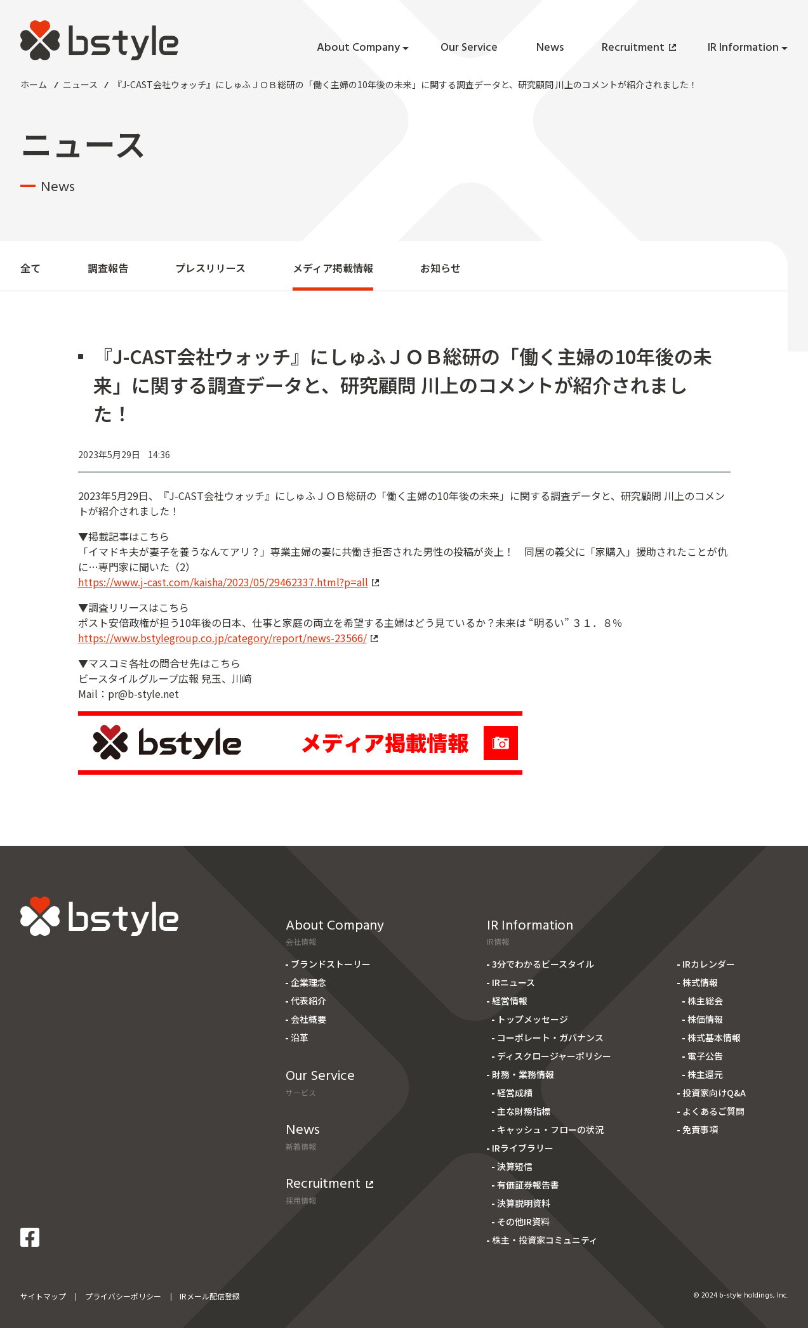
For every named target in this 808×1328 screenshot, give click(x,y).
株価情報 (705, 1019)
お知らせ (440, 267)
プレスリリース (210, 267)
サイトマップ (43, 1296)
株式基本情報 (714, 1037)
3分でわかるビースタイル (543, 963)
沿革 (299, 1037)
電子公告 (705, 1055)
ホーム (33, 84)
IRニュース (513, 982)
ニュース (80, 84)
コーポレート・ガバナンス (550, 1037)
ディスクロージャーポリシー (554, 1055)
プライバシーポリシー (123, 1296)
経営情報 (509, 1000)
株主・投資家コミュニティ (545, 1239)
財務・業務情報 (523, 1074)
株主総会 (705, 1000)
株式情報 (700, 982)
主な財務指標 (523, 1111)
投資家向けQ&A (714, 1092)
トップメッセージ (532, 1019)
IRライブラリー (522, 1147)
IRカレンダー (708, 963)
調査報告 (108, 267)
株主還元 (705, 1074)
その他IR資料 (523, 1221)
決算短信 (515, 1166)
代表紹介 (308, 1000)
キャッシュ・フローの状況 (550, 1129)
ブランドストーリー (331, 963)
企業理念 (308, 982)
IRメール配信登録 (210, 1296)
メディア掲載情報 (333, 267)
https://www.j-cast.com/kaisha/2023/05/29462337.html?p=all (228, 581)
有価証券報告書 (528, 1184)
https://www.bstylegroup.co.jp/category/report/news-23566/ (228, 637)
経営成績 (515, 1092)
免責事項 (700, 1129)
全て (30, 267)
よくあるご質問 (713, 1111)
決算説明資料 (523, 1203)
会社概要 (308, 1019)
